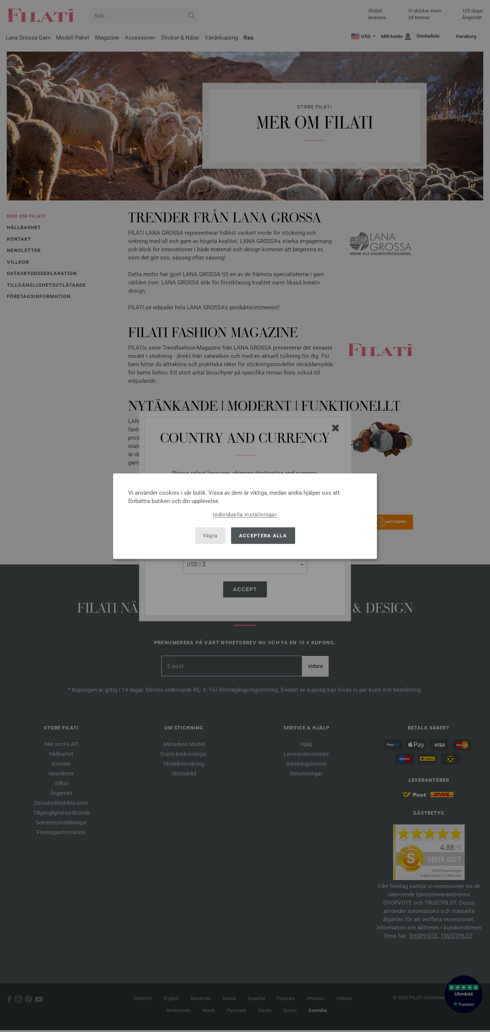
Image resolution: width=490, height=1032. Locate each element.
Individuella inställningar (245, 514)
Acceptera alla (263, 535)
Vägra (210, 535)
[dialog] (245, 516)
